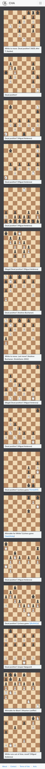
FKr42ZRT (33, 490)
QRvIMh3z (33, 623)
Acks (35, 766)
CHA (12, 3)
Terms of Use (25, 766)
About (4, 766)
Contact (13, 766)
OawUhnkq (9, 536)
